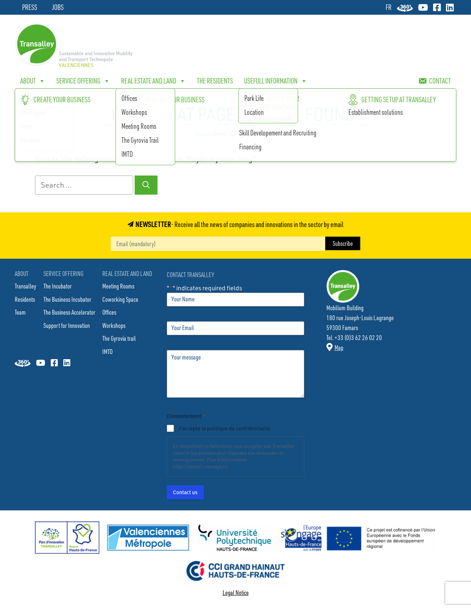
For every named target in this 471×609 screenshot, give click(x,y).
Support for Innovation (66, 325)
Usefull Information (275, 81)
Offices (109, 312)
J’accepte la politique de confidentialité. (225, 428)
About (32, 81)
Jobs (58, 7)
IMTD (107, 351)
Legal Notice (236, 592)
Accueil (202, 134)
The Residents (215, 80)
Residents (25, 299)
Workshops (113, 325)
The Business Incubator (67, 299)
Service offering (83, 81)
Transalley (25, 286)
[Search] (146, 185)
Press (29, 7)
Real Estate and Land (153, 81)
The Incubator (57, 286)
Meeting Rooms (118, 286)
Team (20, 312)
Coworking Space (120, 299)
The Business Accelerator (69, 312)
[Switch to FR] (389, 7)
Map (338, 347)
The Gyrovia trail (119, 338)
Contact (440, 80)
